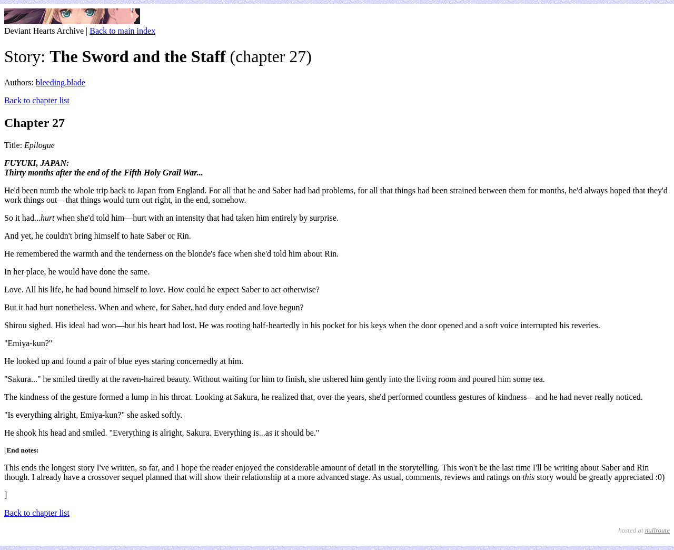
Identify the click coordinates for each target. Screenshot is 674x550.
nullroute (657, 530)
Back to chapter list (37, 100)
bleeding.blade (60, 82)
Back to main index (122, 30)
